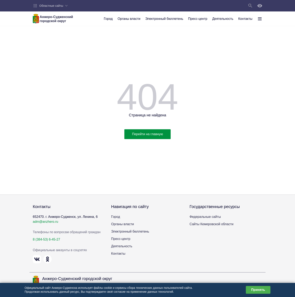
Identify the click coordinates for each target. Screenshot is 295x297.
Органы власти (122, 224)
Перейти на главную (147, 134)
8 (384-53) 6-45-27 (46, 239)
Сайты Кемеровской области (211, 224)
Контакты (118, 253)
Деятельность (121, 246)
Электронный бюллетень (130, 231)
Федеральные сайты (205, 216)
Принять (258, 289)
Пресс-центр (120, 239)
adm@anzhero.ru (45, 221)
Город (115, 216)
